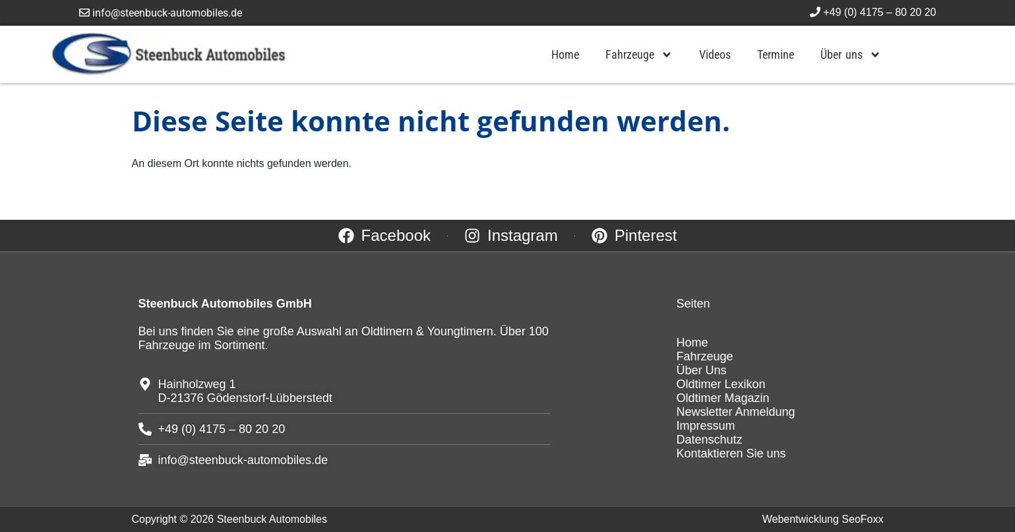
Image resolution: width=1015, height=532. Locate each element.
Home (565, 54)
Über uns (850, 54)
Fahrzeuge (639, 54)
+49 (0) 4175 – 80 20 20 (873, 12)
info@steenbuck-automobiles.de (160, 13)
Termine (775, 54)
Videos (715, 54)
